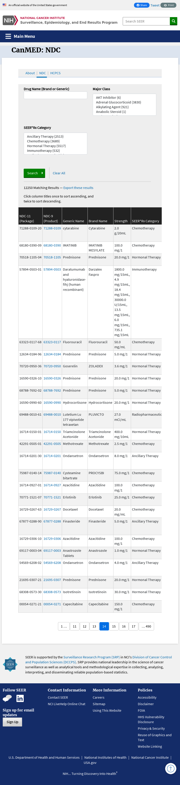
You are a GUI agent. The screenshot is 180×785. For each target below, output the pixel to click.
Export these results (78, 187)
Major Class (101, 89)
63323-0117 (52, 342)
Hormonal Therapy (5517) (55, 146)
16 (124, 626)
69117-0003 (52, 550)
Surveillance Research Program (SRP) (91, 657)
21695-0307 (52, 579)
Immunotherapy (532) (55, 150)
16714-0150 (52, 431)
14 (104, 626)
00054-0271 (52, 604)
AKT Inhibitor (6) (124, 97)
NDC (42, 73)
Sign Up (12, 722)
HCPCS (55, 73)
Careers (98, 697)
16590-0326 (52, 378)
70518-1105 (52, 257)
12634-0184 (52, 354)
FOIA (141, 710)
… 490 (146, 626)
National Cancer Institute (150, 757)
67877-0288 (52, 521)
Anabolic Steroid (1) (124, 111)
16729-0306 (52, 538)
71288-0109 (52, 228)
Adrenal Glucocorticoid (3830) (124, 102)
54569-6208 (52, 562)
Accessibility (147, 697)
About (30, 73)
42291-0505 (52, 443)
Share (143, 5)
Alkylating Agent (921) (124, 107)
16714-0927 (52, 485)
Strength (121, 221)
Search (32, 173)
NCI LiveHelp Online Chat (66, 704)
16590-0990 (52, 402)
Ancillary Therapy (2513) (55, 136)
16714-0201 (52, 455)
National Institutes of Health (105, 757)
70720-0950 (52, 366)
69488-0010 (52, 414)
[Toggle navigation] (20, 36)
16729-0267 (52, 509)
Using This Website (107, 710)
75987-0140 (52, 473)
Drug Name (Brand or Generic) (46, 89)
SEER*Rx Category (37, 127)
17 (133, 626)
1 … (64, 626)
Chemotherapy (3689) (55, 141)
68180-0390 (52, 245)
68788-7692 (52, 390)
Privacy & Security (151, 728)
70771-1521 (52, 497)
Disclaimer (146, 704)
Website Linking (150, 746)
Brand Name (98, 221)
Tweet (154, 5)
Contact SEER (58, 697)
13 (94, 626)
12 (84, 626)
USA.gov (90, 762)
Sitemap (99, 704)
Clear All (59, 173)
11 (74, 626)
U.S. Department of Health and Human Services (44, 757)
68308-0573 (52, 592)
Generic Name (73, 221)
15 (114, 626)
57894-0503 (52, 269)
